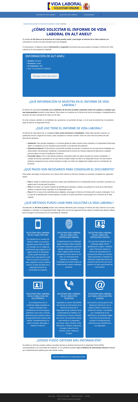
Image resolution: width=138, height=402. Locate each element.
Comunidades (91, 15)
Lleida (57, 24)
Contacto (87, 396)
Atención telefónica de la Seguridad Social (69, 357)
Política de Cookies (77, 396)
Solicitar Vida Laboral (70, 15)
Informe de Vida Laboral (46, 15)
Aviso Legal (51, 396)
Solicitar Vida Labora (30, 24)
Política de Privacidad (63, 396)
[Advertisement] (69, 373)
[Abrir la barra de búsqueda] (101, 15)
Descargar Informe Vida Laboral (45, 76)
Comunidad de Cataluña (46, 24)
